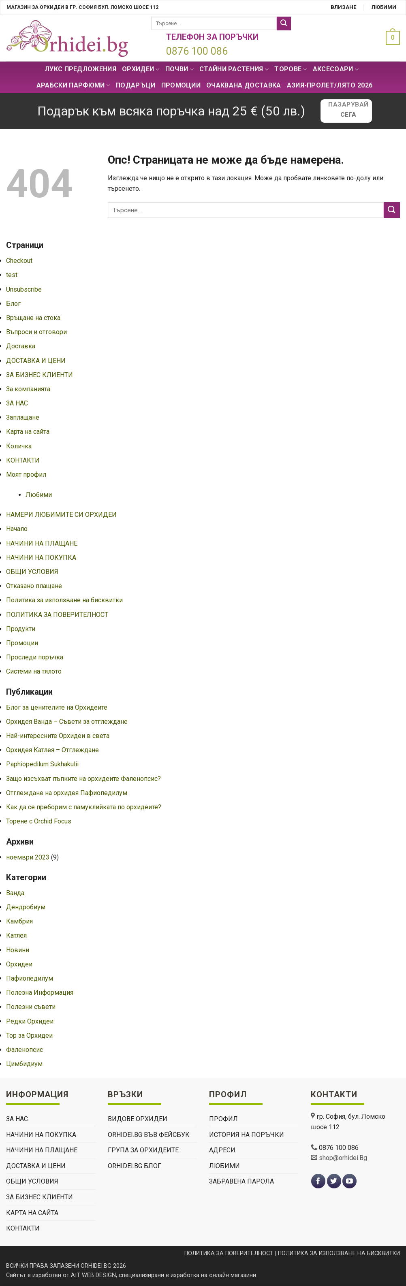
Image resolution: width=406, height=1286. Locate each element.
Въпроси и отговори (36, 332)
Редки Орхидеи (29, 1021)
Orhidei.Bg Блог (134, 1166)
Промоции (181, 85)
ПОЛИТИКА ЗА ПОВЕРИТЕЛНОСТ (57, 614)
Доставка (20, 346)
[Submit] (284, 23)
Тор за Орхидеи (29, 1035)
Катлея (16, 935)
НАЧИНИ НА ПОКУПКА (41, 557)
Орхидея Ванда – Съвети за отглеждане (67, 721)
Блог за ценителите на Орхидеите (56, 707)
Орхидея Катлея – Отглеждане (52, 750)
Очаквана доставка (243, 85)
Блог (13, 303)
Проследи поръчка (34, 657)
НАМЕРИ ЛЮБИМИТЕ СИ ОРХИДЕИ (61, 514)
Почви (179, 69)
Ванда (15, 893)
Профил (223, 1119)
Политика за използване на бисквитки (64, 600)
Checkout (19, 260)
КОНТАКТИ (23, 460)
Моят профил (26, 474)
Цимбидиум (24, 1064)
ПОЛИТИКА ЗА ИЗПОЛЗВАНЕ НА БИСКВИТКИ (339, 1253)
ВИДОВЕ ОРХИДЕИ (137, 1119)
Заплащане (22, 417)
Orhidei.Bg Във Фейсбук (149, 1135)
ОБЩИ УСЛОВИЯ (32, 572)
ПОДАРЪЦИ (136, 85)
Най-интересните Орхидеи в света (57, 736)
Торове (290, 69)
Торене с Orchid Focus (38, 821)
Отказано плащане (34, 586)
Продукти (20, 629)
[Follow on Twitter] (334, 1181)
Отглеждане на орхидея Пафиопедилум (66, 793)
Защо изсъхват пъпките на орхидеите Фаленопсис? (83, 779)
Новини (17, 950)
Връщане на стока (33, 318)
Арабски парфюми (73, 85)
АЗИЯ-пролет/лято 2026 (330, 85)
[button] (391, 38)
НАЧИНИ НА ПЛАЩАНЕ (41, 543)
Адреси (222, 1150)
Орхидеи (141, 69)
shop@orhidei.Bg (343, 1158)
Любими (384, 7)
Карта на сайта (27, 431)
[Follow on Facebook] (318, 1181)
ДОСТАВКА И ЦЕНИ (36, 361)
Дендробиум (25, 907)
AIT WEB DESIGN (93, 1275)
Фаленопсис (24, 1050)
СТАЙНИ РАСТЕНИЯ (234, 69)
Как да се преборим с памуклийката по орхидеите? (83, 807)
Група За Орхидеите (143, 1150)
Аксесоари (336, 69)
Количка (19, 446)
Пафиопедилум (29, 978)
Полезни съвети (31, 1007)
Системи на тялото (34, 671)
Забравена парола (241, 1181)
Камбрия (19, 921)
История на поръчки (246, 1135)
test (11, 275)
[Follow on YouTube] (349, 1181)
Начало (17, 529)
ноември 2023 (27, 857)
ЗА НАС (17, 403)
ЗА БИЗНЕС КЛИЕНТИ (39, 375)
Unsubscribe (24, 289)
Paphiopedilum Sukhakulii (42, 764)
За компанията (28, 389)
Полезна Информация (39, 992)
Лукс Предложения (80, 69)
